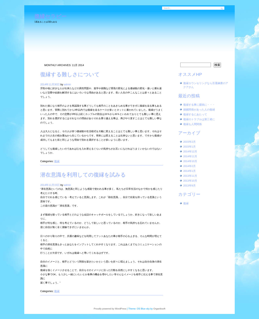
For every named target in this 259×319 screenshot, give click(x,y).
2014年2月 (189, 166)
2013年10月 (190, 180)
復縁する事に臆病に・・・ (199, 104)
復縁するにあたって (195, 114)
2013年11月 (190, 175)
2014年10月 (190, 161)
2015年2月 (189, 141)
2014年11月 (190, 156)
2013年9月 (189, 185)
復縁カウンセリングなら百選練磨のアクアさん (205, 85)
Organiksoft (159, 308)
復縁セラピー (50, 16)
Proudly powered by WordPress (110, 308)
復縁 (56, 161)
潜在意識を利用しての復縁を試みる (83, 175)
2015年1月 (189, 146)
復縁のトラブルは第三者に (199, 119)
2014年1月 (189, 171)
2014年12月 (190, 151)
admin (67, 84)
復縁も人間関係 (192, 124)
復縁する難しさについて (70, 74)
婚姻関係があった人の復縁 (199, 109)
